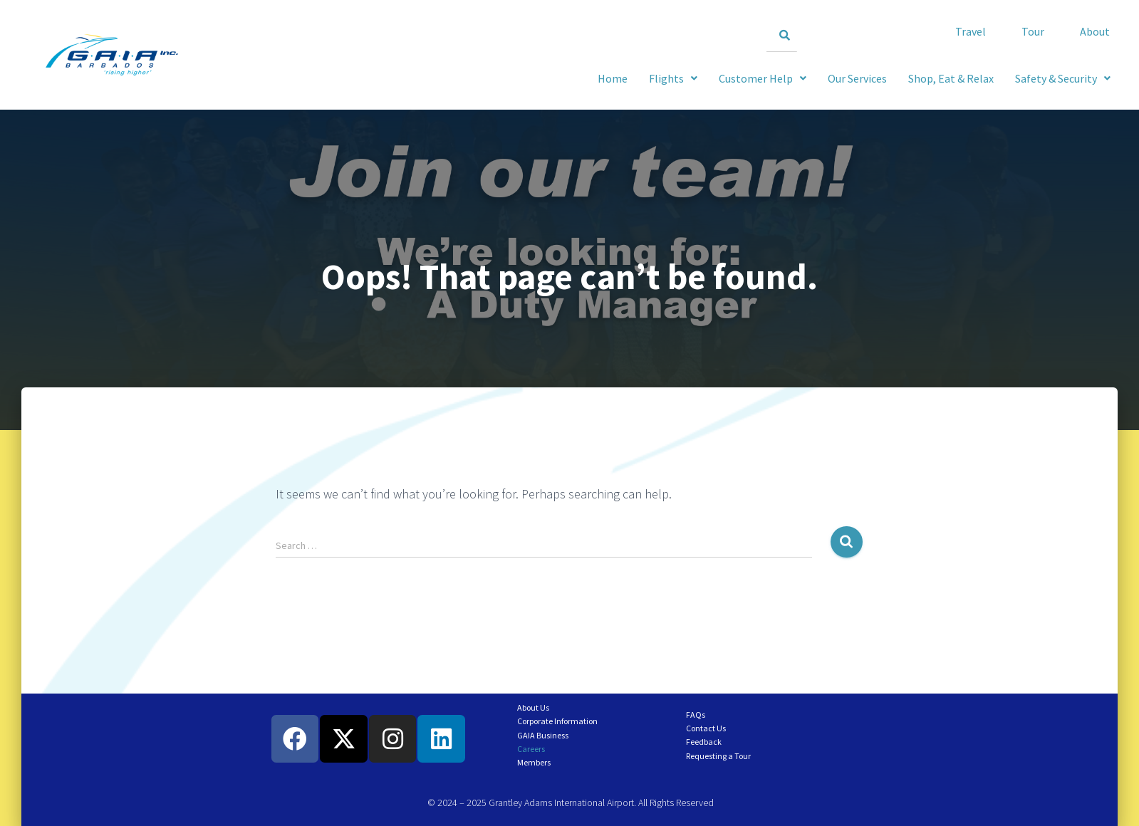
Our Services (857, 78)
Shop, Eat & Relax (951, 78)
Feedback (704, 741)
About (1095, 31)
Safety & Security (1063, 78)
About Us (533, 707)
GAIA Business (542, 735)
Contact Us (706, 728)
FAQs (695, 714)
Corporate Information (557, 721)
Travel (970, 31)
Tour (1032, 31)
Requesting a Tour (718, 756)
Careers (531, 748)
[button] (1062, 78)
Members (534, 762)
